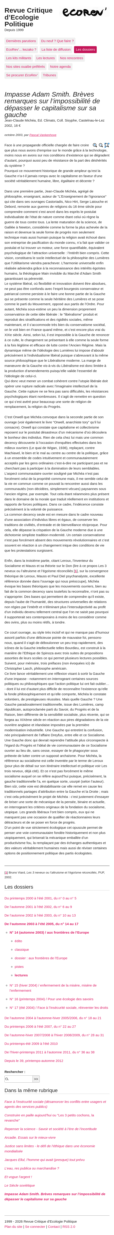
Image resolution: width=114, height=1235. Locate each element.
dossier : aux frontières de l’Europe (41, 958)
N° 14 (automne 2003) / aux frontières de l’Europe (49, 932)
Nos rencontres (71, 58)
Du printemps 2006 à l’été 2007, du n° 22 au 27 (40, 1026)
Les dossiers (85, 49)
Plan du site (13, 1226)
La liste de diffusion (56, 49)
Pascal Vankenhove (42, 135)
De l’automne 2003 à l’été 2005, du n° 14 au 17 (41, 924)
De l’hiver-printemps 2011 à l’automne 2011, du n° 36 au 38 (49, 1052)
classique (22, 949)
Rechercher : (14, 1072)
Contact (54, 1226)
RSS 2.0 (68, 1226)
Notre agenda (60, 66)
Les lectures (45, 58)
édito (18, 941)
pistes (19, 967)
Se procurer (22, 75)
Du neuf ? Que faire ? (57, 41)
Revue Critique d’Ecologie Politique (28, 17)
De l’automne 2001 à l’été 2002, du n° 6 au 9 (38, 907)
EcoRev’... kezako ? (21, 49)
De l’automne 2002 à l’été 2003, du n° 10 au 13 (40, 915)
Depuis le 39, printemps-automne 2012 (33, 1061)
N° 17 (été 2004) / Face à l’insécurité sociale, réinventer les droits (59, 1007)
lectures (21, 975)
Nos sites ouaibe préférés (25, 66)
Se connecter (35, 1226)
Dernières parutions (21, 41)
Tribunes (49, 75)
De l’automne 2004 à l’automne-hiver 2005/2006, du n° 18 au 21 (52, 1018)
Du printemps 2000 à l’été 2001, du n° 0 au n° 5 (40, 898)
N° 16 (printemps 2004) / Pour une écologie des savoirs (51, 999)
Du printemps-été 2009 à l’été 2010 (31, 1043)
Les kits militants (18, 58)
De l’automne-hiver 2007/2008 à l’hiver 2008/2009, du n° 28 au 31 (54, 1035)
